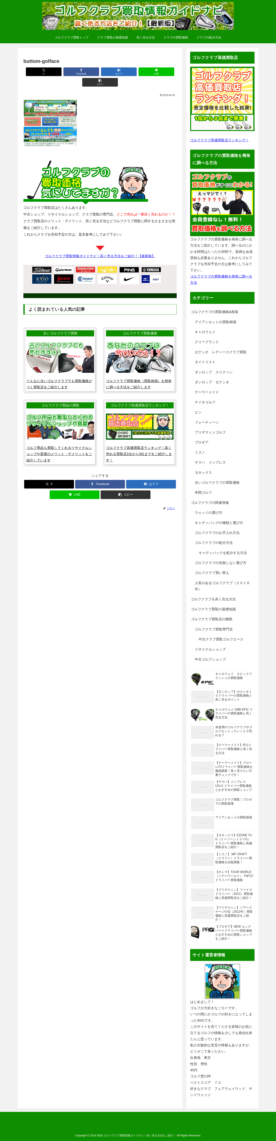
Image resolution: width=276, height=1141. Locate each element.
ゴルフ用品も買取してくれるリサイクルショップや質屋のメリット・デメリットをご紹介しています (59, 443)
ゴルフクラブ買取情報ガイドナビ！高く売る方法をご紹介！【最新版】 (100, 246)
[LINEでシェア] (131, 71)
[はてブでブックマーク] (100, 71)
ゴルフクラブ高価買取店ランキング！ (219, 140)
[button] (162, 71)
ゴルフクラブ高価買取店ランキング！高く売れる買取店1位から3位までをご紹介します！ (139, 443)
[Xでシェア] (38, 71)
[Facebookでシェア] (69, 71)
